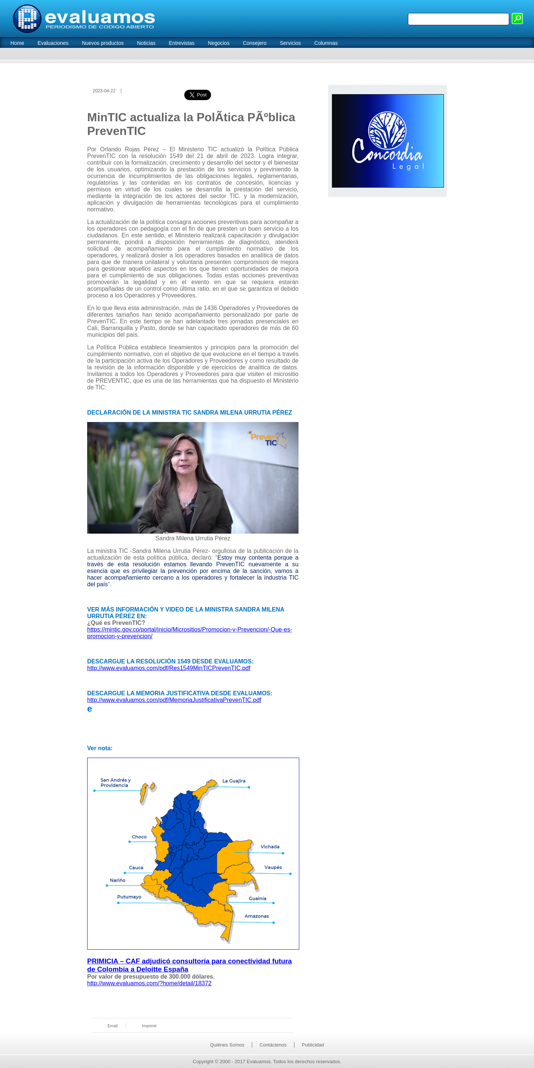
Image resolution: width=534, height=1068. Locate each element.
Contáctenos (273, 1045)
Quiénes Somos (227, 1045)
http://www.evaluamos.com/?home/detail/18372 (149, 983)
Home (17, 43)
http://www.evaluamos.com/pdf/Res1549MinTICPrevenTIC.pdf (168, 668)
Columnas (326, 43)
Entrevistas (181, 43)
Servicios (290, 43)
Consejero (255, 43)
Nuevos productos (103, 43)
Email (113, 1026)
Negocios (219, 43)
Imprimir (149, 1026)
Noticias (146, 43)
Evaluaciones (52, 43)
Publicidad (313, 1045)
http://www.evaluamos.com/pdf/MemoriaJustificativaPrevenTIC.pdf (174, 700)
